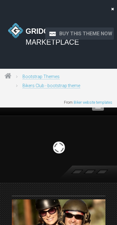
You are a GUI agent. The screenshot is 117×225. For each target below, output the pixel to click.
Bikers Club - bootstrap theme (51, 85)
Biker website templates (93, 102)
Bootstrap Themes (41, 76)
